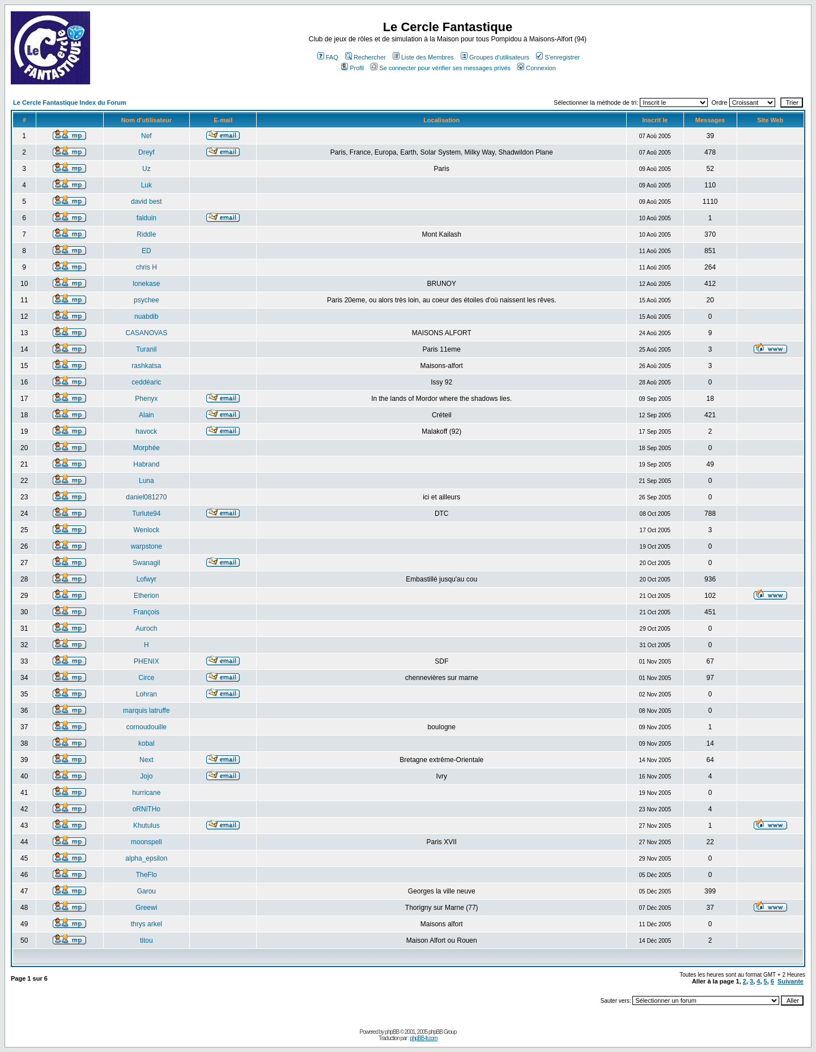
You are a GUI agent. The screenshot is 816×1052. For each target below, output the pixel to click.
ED (146, 251)
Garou (146, 891)
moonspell (146, 842)
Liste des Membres (423, 57)
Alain (146, 415)
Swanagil (146, 563)
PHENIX (146, 661)
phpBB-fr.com (423, 1038)
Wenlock (146, 530)
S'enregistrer (558, 57)
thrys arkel (146, 924)
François (146, 612)
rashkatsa (146, 366)
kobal (146, 743)
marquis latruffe (146, 711)
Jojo (146, 776)
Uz (146, 169)
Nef (146, 136)
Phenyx (146, 399)
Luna (146, 481)
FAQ (327, 57)
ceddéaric (146, 382)
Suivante (790, 981)
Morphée (146, 448)
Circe (146, 678)
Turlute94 (146, 514)
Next (146, 760)
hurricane (146, 793)
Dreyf (146, 152)
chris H (146, 267)
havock (146, 431)
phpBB (392, 1032)
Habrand (146, 464)
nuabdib (146, 316)
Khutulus (146, 825)
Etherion (146, 596)
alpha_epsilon (146, 858)
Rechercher (365, 57)
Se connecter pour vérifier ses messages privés (441, 68)
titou (146, 940)
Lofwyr (146, 579)
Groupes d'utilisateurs (495, 57)
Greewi (146, 908)
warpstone (146, 546)
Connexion (536, 68)
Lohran (146, 694)
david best (146, 202)
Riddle (146, 234)
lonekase (146, 284)
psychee (146, 300)
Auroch (146, 628)
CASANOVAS (146, 333)
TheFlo (146, 875)
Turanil (146, 349)
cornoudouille (146, 727)
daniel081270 (146, 497)
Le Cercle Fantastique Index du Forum (69, 102)
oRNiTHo (146, 809)
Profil (352, 68)
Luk (146, 185)
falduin (146, 218)
